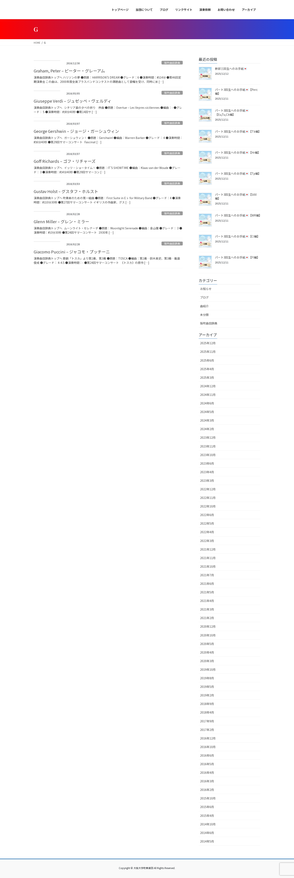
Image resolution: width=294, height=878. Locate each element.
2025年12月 (208, 343)
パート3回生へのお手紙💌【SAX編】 (236, 196)
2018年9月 (207, 704)
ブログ (204, 297)
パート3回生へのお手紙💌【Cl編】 (237, 236)
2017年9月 (207, 721)
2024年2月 (207, 429)
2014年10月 (208, 824)
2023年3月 (207, 480)
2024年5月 (207, 412)
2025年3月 (207, 377)
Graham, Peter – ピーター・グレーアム (69, 71)
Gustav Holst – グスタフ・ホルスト (66, 191)
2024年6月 (207, 403)
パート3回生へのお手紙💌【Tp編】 (238, 173)
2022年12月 (208, 489)
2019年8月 (207, 678)
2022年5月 (207, 523)
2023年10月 (208, 455)
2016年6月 (207, 755)
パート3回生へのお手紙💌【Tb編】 (238, 131)
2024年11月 (208, 395)
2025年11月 (208, 352)
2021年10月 (208, 566)
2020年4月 (207, 652)
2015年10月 (208, 798)
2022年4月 (207, 532)
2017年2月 (207, 730)
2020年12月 (208, 626)
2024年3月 (207, 420)
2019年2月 (207, 695)
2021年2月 (207, 618)
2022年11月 (208, 498)
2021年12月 (208, 549)
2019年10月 (208, 669)
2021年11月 (208, 558)
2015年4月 (207, 816)
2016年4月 (207, 772)
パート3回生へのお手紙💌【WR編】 (238, 215)
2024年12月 (208, 386)
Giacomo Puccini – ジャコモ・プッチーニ (72, 252)
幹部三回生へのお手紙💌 (231, 69)
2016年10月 (208, 747)
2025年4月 (207, 369)
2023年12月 (208, 437)
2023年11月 (208, 446)
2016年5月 (207, 764)
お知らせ (206, 289)
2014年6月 (207, 833)
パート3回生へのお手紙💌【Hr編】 (238, 152)
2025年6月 (207, 360)
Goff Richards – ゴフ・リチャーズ (65, 161)
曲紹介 (204, 306)
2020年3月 (207, 661)
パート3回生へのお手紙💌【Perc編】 (236, 92)
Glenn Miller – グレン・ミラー (61, 221)
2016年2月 (207, 790)
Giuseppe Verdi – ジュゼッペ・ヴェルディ (72, 101)
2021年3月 (207, 609)
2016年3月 (207, 781)
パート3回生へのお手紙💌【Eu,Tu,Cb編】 (232, 112)
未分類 (204, 315)
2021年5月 (207, 592)
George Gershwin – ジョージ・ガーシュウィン (76, 131)
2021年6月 (207, 584)
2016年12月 (208, 738)
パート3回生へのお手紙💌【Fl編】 (237, 257)
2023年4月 (207, 472)
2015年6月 (207, 807)
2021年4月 (207, 601)
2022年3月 (207, 541)
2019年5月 (207, 687)
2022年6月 (207, 515)
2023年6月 (207, 463)
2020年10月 (208, 635)
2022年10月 (208, 506)
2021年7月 (207, 575)
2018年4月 (207, 712)
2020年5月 (207, 644)
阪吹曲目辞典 (172, 63)
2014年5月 (207, 841)
